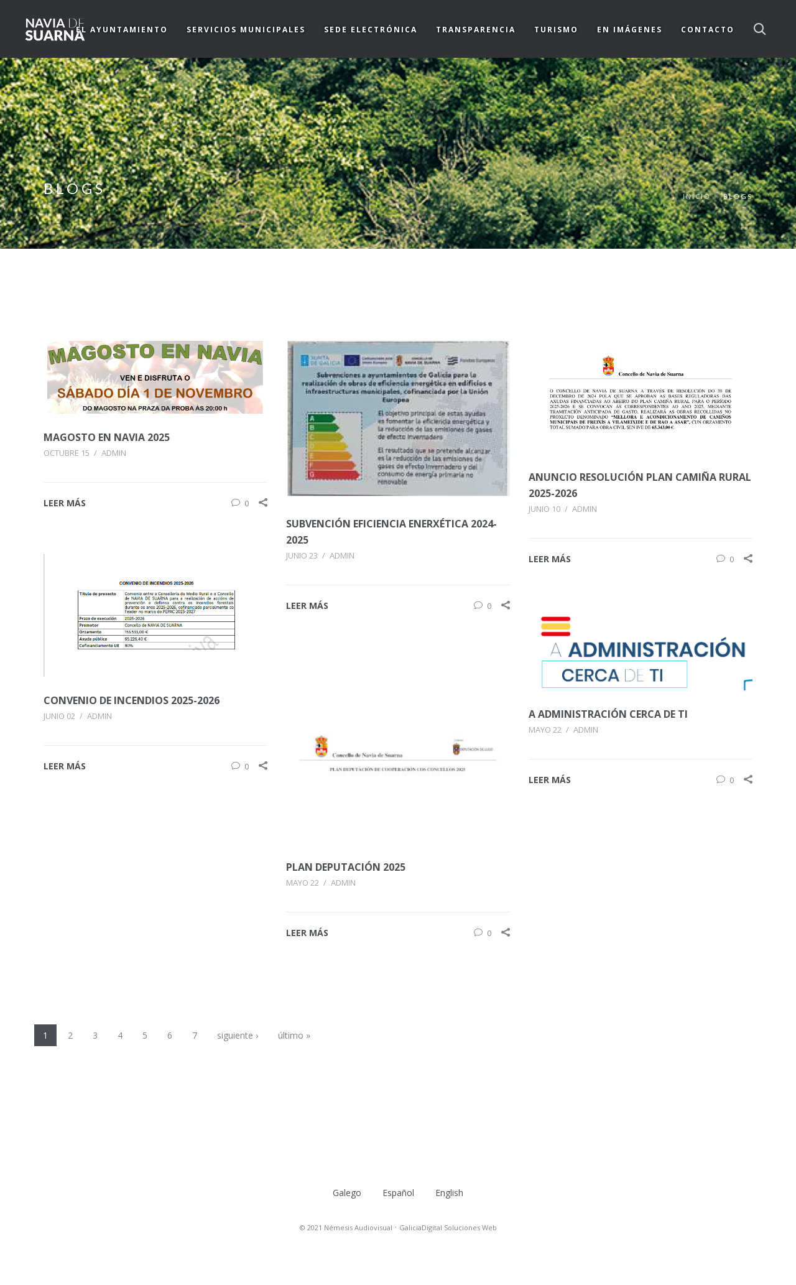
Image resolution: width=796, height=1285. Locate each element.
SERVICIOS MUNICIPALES (246, 29)
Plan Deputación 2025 (345, 867)
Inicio (697, 196)
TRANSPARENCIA (476, 29)
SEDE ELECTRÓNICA (370, 29)
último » (294, 1035)
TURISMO (556, 29)
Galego (347, 1193)
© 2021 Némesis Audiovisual (346, 1227)
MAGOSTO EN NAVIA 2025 (107, 437)
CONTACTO (707, 29)
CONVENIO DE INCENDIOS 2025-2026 (132, 700)
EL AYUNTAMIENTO (122, 29)
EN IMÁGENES (629, 29)
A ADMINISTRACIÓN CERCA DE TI (608, 714)
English (449, 1193)
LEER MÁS (65, 503)
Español (398, 1193)
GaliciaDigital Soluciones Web (448, 1227)
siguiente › (237, 1035)
